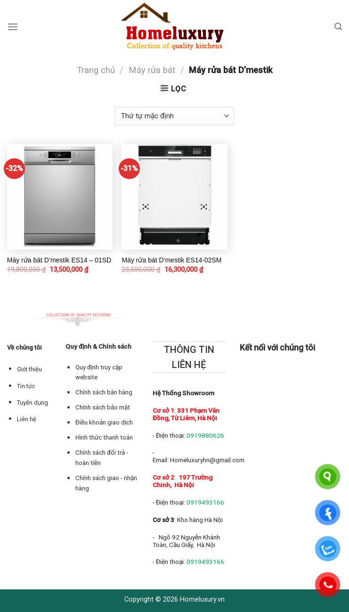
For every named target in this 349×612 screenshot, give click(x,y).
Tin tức (26, 386)
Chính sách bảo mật (102, 407)
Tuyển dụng (32, 402)
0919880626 (205, 435)
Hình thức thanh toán (104, 437)
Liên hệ (26, 419)
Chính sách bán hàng (103, 392)
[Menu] (12, 26)
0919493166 (205, 502)
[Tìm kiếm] (338, 26)
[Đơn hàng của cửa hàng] (174, 116)
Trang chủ (96, 70)
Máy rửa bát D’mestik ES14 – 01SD (59, 260)
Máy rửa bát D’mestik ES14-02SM (171, 260)
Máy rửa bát (152, 70)
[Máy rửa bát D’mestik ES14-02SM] (174, 197)
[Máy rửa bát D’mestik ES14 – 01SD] (60, 197)
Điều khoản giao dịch (104, 422)
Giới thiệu (29, 369)
